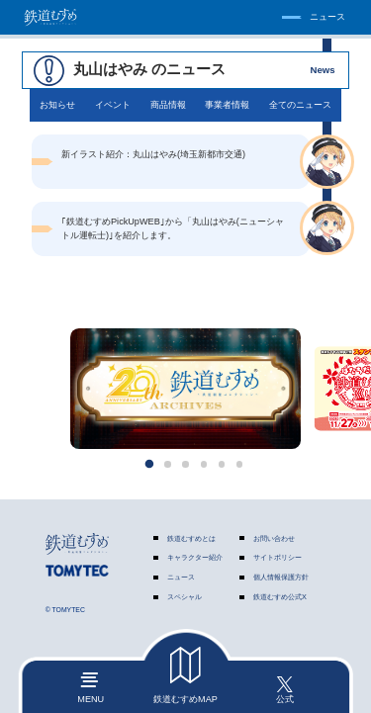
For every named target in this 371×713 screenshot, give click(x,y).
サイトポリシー (277, 558)
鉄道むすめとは (191, 538)
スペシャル (184, 596)
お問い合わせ (274, 538)
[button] (148, 464)
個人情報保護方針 (281, 577)
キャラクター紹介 (195, 558)
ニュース (181, 577)
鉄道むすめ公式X (280, 596)
